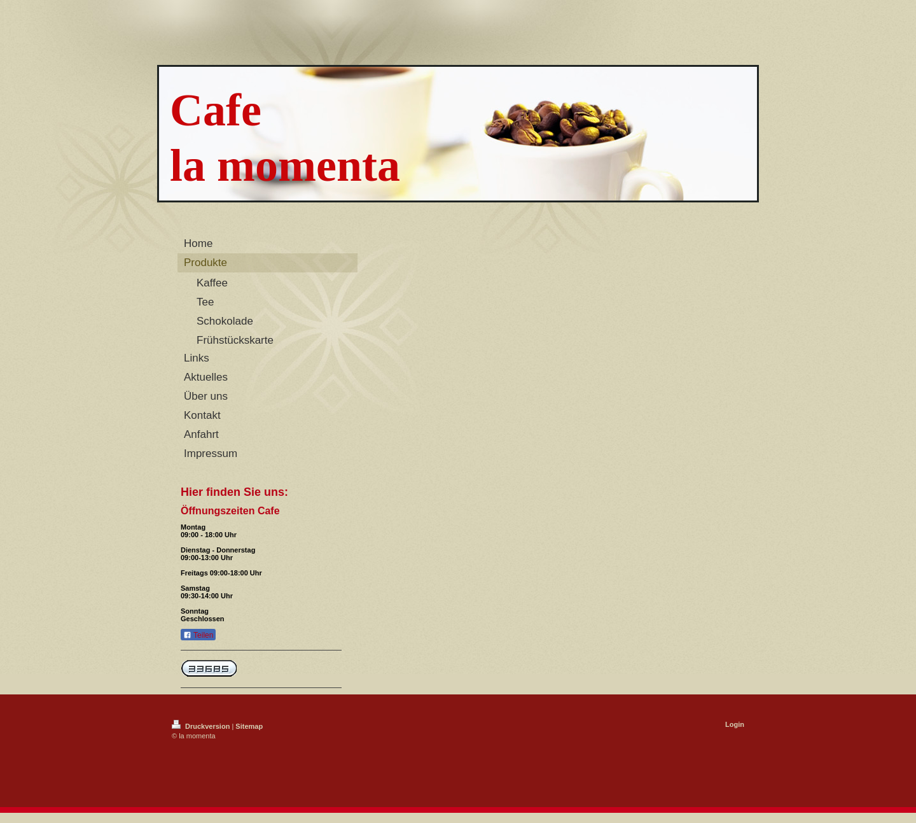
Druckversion (202, 726)
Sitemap (249, 726)
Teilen (198, 635)
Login (734, 724)
